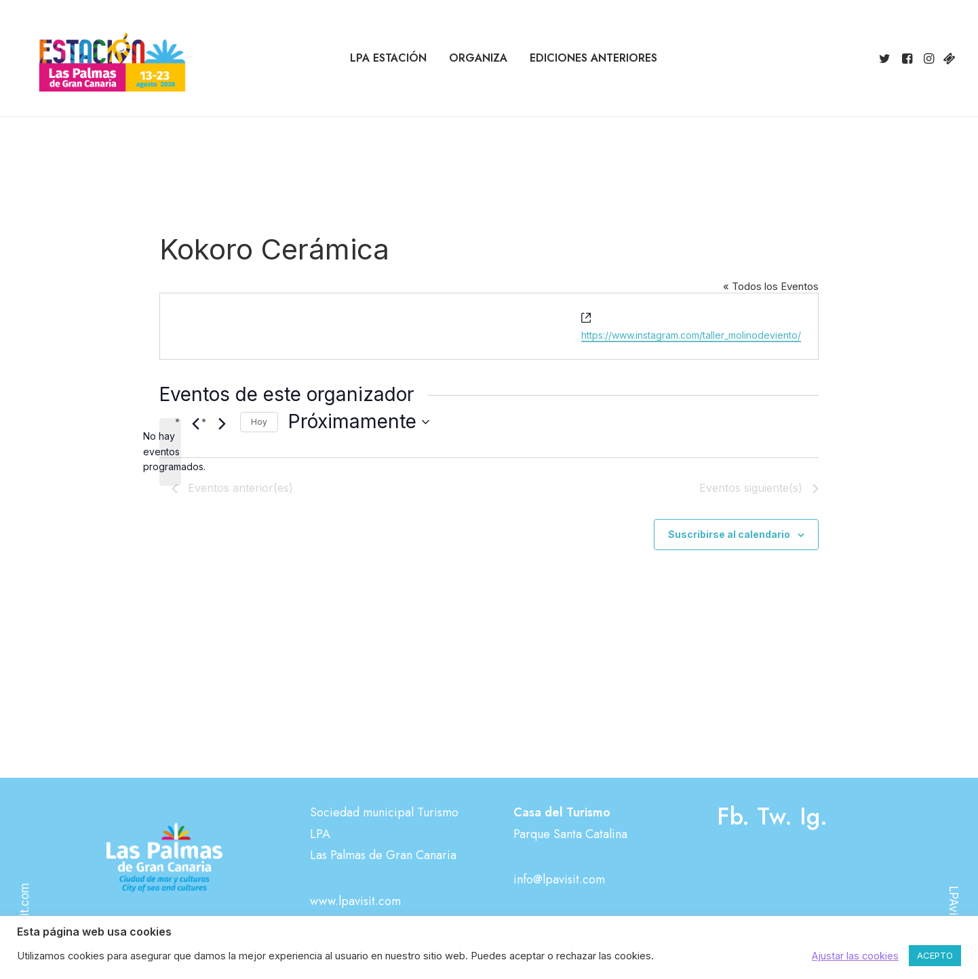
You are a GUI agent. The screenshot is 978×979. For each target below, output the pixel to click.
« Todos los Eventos (771, 286)
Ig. (813, 816)
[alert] (170, 452)
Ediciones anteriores (593, 58)
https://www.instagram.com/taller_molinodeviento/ (691, 335)
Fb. (733, 816)
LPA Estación (388, 58)
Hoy (259, 422)
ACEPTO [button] (935, 955)
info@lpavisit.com (559, 879)
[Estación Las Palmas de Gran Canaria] (103, 58)
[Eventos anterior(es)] (195, 424)
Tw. (774, 816)
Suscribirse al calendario (729, 534)
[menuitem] (388, 58)
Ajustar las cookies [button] (855, 956)
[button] (886, 58)
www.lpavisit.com (355, 901)
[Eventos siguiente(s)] (222, 424)
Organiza (478, 58)
